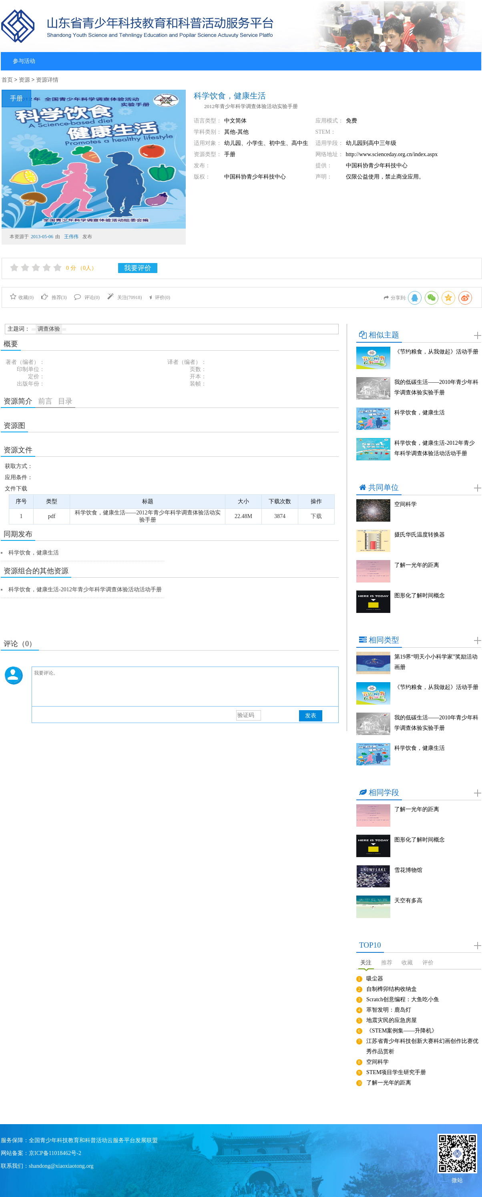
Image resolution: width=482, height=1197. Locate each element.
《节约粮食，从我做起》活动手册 (436, 352)
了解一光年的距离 (416, 565)
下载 (316, 516)
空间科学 (405, 504)
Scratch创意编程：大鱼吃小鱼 (402, 999)
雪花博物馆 (408, 870)
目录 (65, 401)
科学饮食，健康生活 (33, 553)
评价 (428, 963)
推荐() (54, 297)
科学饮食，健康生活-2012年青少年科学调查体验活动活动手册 (85, 589)
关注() (124, 297)
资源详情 (47, 80)
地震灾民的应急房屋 (391, 1020)
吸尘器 (374, 979)
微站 (457, 1179)
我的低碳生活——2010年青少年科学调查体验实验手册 (436, 387)
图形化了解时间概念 (419, 595)
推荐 (386, 963)
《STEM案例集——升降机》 (401, 1031)
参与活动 (24, 61)
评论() (87, 297)
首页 (7, 80)
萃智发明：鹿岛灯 (388, 1010)
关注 (366, 963)
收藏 (407, 963)
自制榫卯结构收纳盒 (391, 989)
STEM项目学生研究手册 (396, 1072)
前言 (45, 401)
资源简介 (18, 401)
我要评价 (137, 268)
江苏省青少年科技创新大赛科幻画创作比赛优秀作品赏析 (422, 1046)
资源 (24, 80)
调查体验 (49, 329)
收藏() (22, 297)
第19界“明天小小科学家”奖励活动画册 (436, 662)
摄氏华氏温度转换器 (419, 535)
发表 (310, 716)
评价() (159, 297)
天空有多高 (408, 901)
